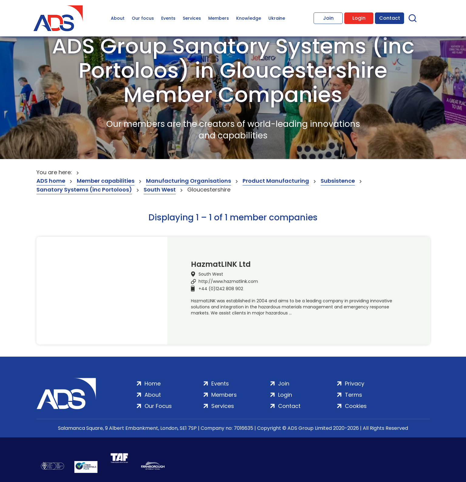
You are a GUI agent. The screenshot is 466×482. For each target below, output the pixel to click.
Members (218, 18)
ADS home (50, 181)
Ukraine (276, 18)
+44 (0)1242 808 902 (221, 289)
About (117, 18)
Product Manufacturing (276, 181)
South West (160, 189)
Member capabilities (105, 181)
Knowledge (248, 18)
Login (359, 18)
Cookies (356, 406)
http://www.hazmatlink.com (228, 281)
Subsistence (338, 181)
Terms (353, 395)
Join (328, 18)
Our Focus (158, 406)
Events (168, 18)
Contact (389, 18)
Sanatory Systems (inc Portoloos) (84, 189)
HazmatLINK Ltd (221, 264)
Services (192, 18)
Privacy (354, 383)
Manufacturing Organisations (188, 181)
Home (153, 383)
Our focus (143, 18)
